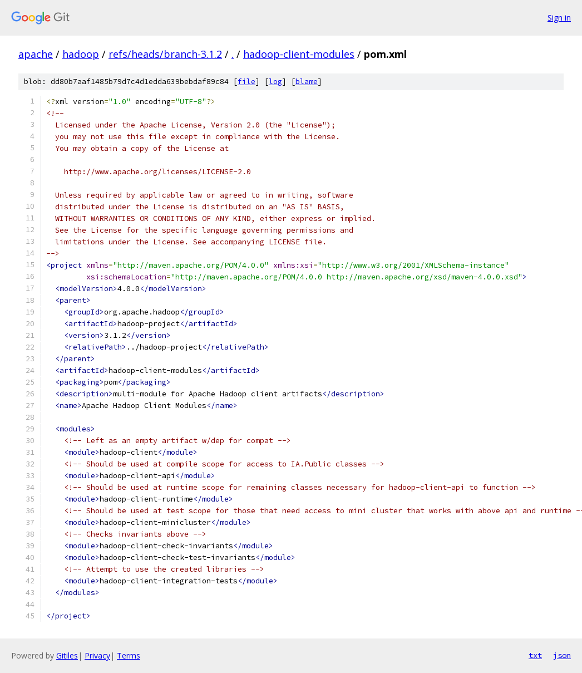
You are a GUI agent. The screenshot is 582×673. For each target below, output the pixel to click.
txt (535, 655)
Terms (128, 655)
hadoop (80, 54)
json (562, 655)
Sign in (559, 17)
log (275, 81)
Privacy (97, 655)
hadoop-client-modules (298, 54)
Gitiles (67, 655)
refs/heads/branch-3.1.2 (165, 54)
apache (35, 54)
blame (306, 81)
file (246, 81)
